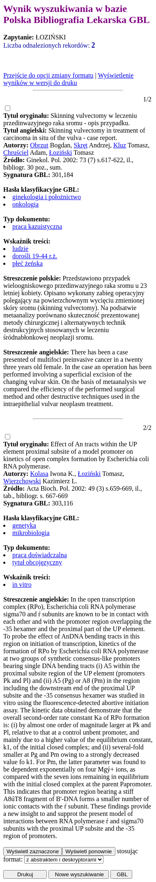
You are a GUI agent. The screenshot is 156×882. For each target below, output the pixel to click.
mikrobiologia (31, 532)
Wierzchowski (22, 481)
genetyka (24, 525)
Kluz (119, 145)
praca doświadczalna (39, 554)
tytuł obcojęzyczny (37, 562)
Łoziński (60, 152)
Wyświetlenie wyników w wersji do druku (68, 79)
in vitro (22, 584)
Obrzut (39, 145)
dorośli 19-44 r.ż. (34, 256)
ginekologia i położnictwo (46, 196)
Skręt (81, 145)
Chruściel (15, 152)
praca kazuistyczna (37, 226)
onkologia (25, 204)
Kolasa (39, 473)
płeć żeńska (27, 263)
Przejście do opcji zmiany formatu (48, 75)
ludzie (20, 248)
